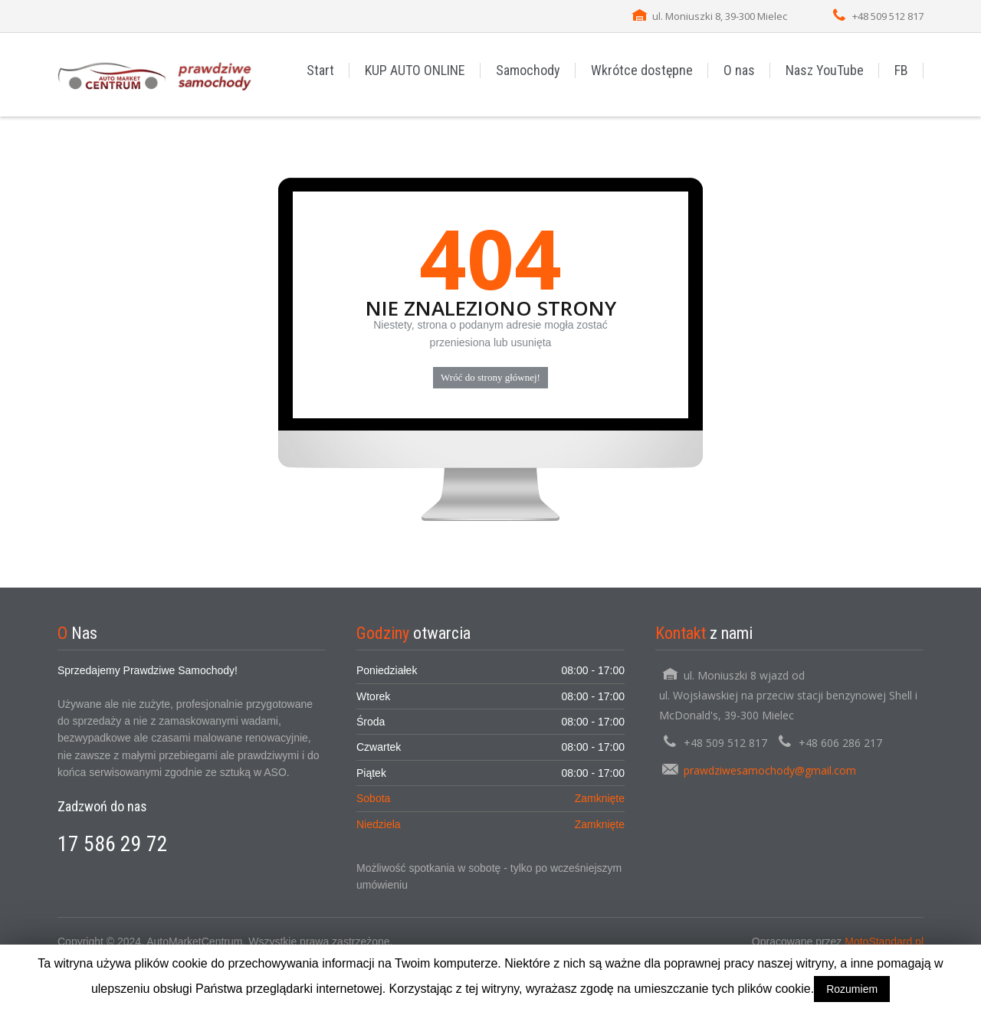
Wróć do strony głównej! (490, 377)
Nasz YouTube (825, 70)
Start (320, 70)
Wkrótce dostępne (642, 70)
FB (901, 70)
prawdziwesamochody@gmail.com (770, 770)
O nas (739, 70)
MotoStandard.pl (884, 941)
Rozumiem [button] (852, 989)
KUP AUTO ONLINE (415, 70)
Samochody (528, 70)
